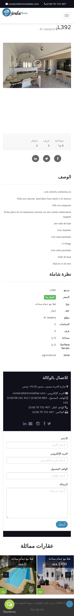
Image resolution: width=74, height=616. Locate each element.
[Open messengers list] (9, 604)
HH (42, 609)
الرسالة (64, 484)
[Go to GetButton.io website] (9, 612)
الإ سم (64, 438)
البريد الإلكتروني (59, 453)
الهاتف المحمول (59, 469)
